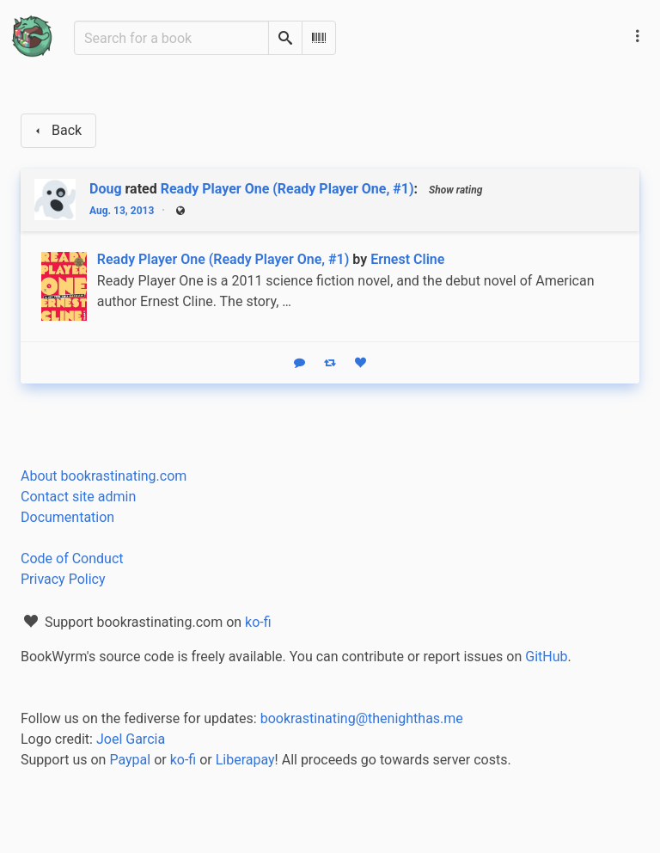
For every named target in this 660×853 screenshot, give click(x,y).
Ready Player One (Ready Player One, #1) (287, 189)
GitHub (546, 656)
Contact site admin (78, 496)
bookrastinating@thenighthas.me (361, 718)
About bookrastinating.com (103, 476)
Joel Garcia (130, 739)
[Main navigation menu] (637, 36)
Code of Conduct (72, 558)
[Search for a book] (171, 38)
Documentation (67, 517)
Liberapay (245, 760)
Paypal (129, 760)
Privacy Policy (63, 579)
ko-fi (258, 622)
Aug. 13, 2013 (121, 211)
